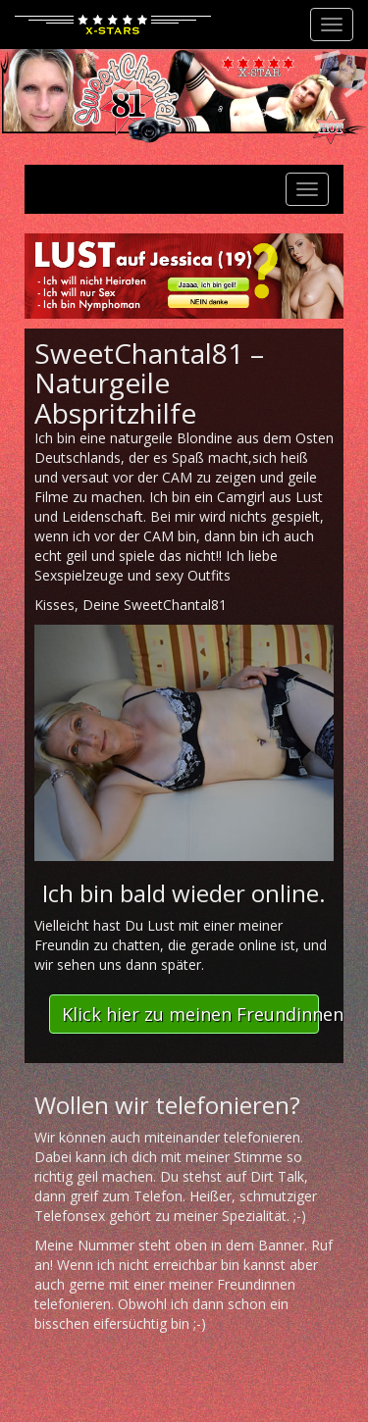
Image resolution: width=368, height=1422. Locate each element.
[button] (184, 1014)
